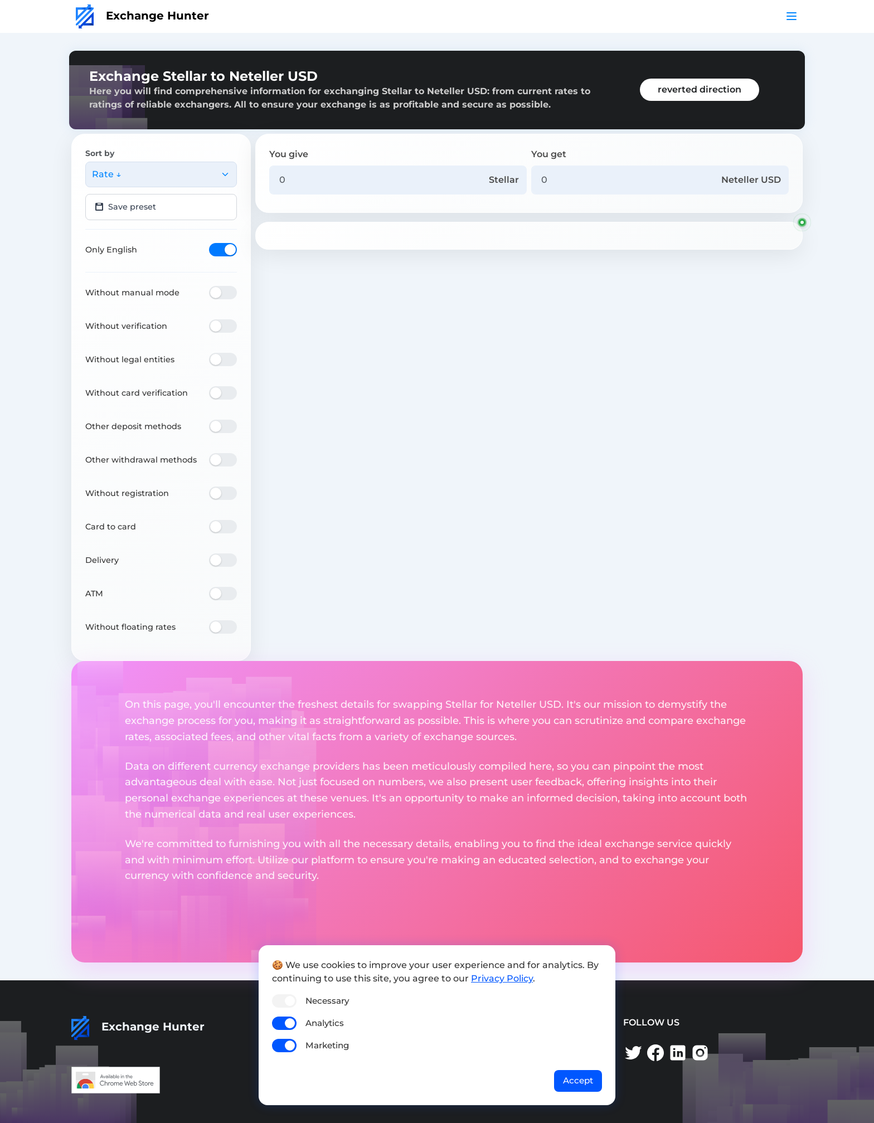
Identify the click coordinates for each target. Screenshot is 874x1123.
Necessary (327, 1000)
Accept (578, 1080)
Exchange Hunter (142, 15)
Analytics (324, 1023)
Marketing (327, 1045)
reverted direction (699, 89)
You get (548, 154)
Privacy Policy (502, 978)
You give (288, 154)
